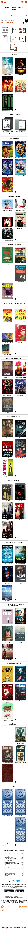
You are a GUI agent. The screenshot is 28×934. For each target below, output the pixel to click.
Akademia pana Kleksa (9, 857)
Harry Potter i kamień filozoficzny (10, 858)
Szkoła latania (7, 864)
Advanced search (4, 22)
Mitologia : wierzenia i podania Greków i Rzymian (13, 853)
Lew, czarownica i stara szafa (10, 862)
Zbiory (12, 15)
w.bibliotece (7, 901)
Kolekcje (11, 22)
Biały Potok (7, 875)
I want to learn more (8, 928)
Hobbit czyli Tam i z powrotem (10, 856)
